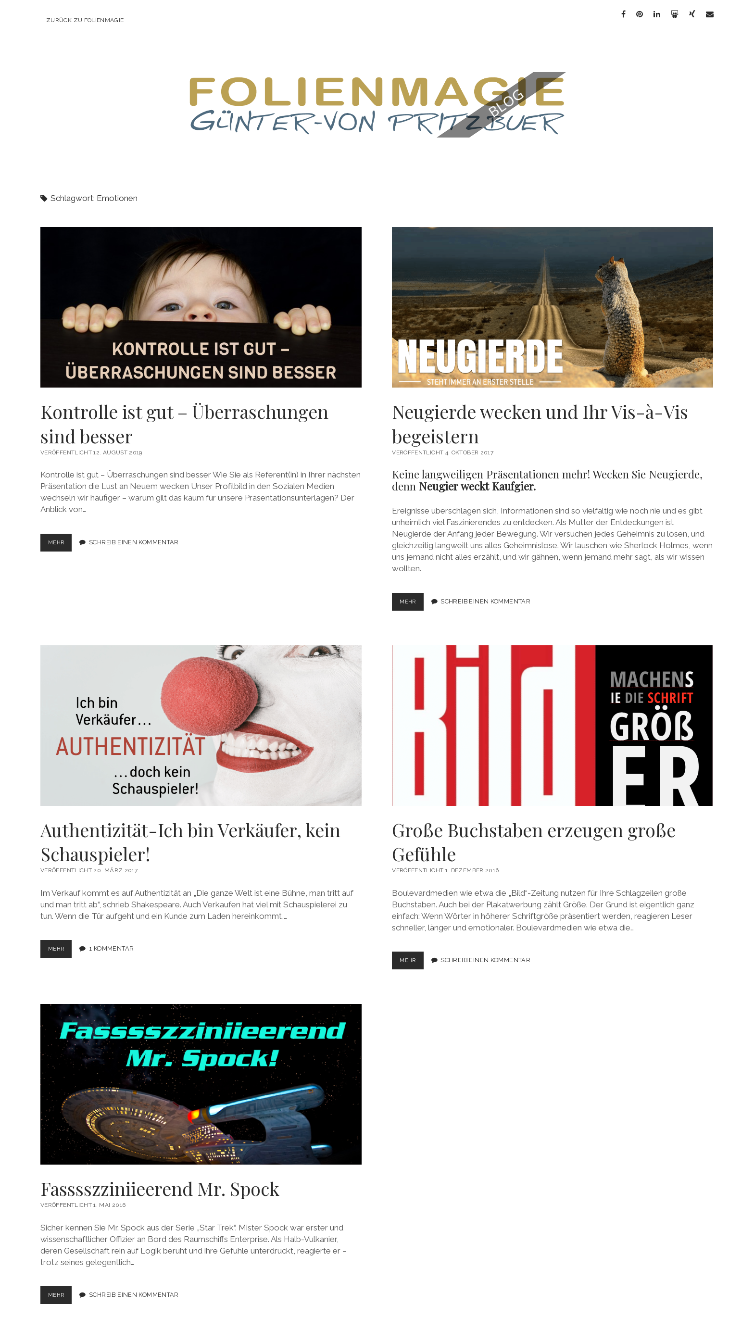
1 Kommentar (113, 940)
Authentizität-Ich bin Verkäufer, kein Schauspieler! (201, 717)
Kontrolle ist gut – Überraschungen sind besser (201, 298)
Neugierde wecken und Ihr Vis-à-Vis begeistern (552, 298)
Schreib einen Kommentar (136, 534)
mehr (60, 536)
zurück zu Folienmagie (85, 20)
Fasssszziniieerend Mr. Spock (201, 1075)
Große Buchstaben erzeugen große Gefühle (552, 717)
